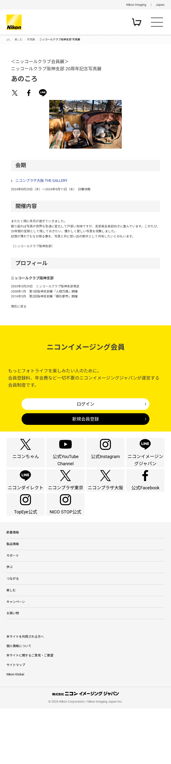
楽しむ (18, 39)
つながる (12, 625)
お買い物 (12, 667)
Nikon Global (15, 730)
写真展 (31, 39)
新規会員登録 (85, 419)
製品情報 (12, 582)
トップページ (8, 40)
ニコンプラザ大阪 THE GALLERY (41, 181)
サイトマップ (15, 720)
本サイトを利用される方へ (25, 692)
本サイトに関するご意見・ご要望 (29, 711)
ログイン (85, 404)
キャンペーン (15, 653)
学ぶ (9, 611)
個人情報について (18, 701)
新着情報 (12, 568)
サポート (12, 596)
